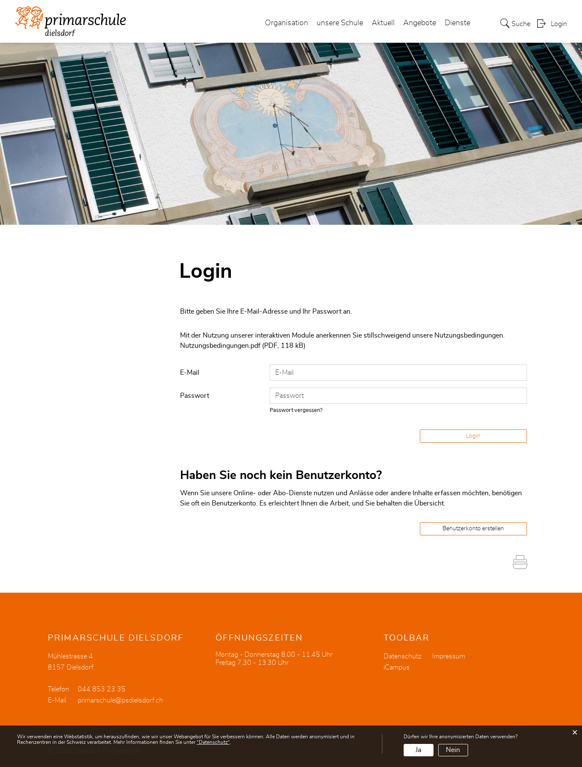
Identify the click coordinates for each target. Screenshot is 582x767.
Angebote (419, 23)
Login (559, 24)
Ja (418, 749)
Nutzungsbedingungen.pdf (220, 345)
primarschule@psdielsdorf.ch (120, 700)
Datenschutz (403, 656)
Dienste (457, 23)
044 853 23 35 (101, 689)
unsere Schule (340, 23)
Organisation (286, 23)
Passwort (194, 395)
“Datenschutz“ (213, 742)
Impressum (448, 656)
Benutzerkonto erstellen (473, 529)
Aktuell (383, 23)
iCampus (397, 667)
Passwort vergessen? (296, 410)
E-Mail (189, 372)
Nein (453, 749)
